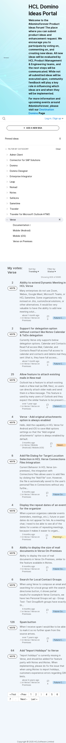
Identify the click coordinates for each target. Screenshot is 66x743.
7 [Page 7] (10, 699)
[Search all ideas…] (20, 118)
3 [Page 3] (41, 694)
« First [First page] (13, 694)
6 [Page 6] (57, 694)
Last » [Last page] (34, 699)
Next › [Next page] (24, 699)
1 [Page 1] (30, 694)
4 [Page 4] (46, 694)
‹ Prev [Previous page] (23, 694)
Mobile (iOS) (38, 447)
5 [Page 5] (52, 694)
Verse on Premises (31, 319)
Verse (27, 318)
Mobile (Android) (30, 446)
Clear (58, 149)
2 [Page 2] (36, 694)
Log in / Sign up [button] (54, 118)
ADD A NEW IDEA (33, 128)
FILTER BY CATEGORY (17, 149)
